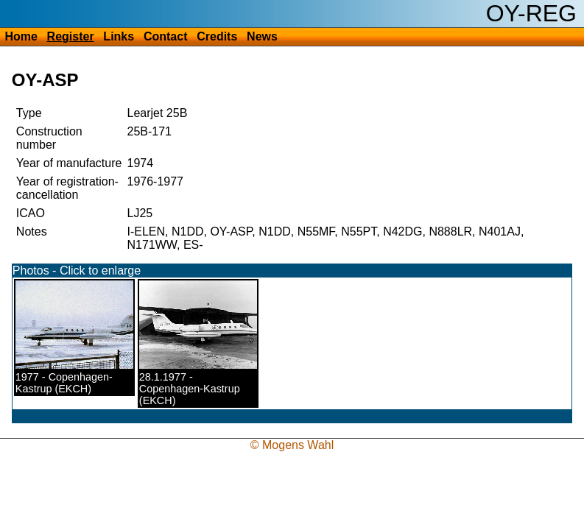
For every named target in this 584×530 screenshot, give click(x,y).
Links (118, 36)
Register (70, 36)
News (262, 36)
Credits (217, 36)
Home (20, 36)
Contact (166, 36)
